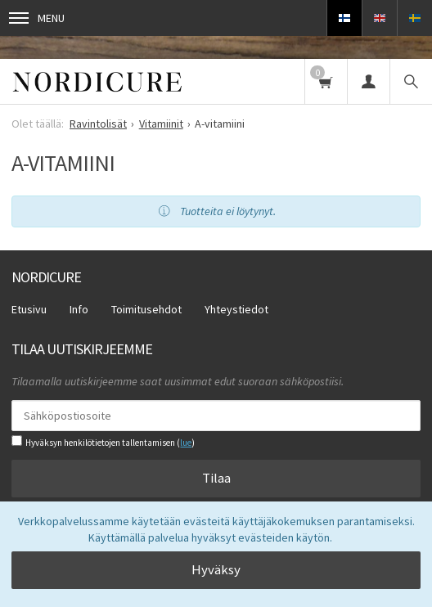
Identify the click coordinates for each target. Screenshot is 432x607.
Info (79, 309)
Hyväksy (216, 569)
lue (185, 442)
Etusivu (29, 309)
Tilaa (216, 478)
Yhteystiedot (236, 309)
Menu (37, 18)
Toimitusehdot (146, 309)
